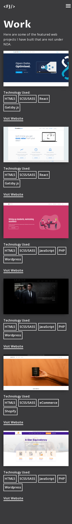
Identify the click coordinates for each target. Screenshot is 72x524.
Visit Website (13, 118)
